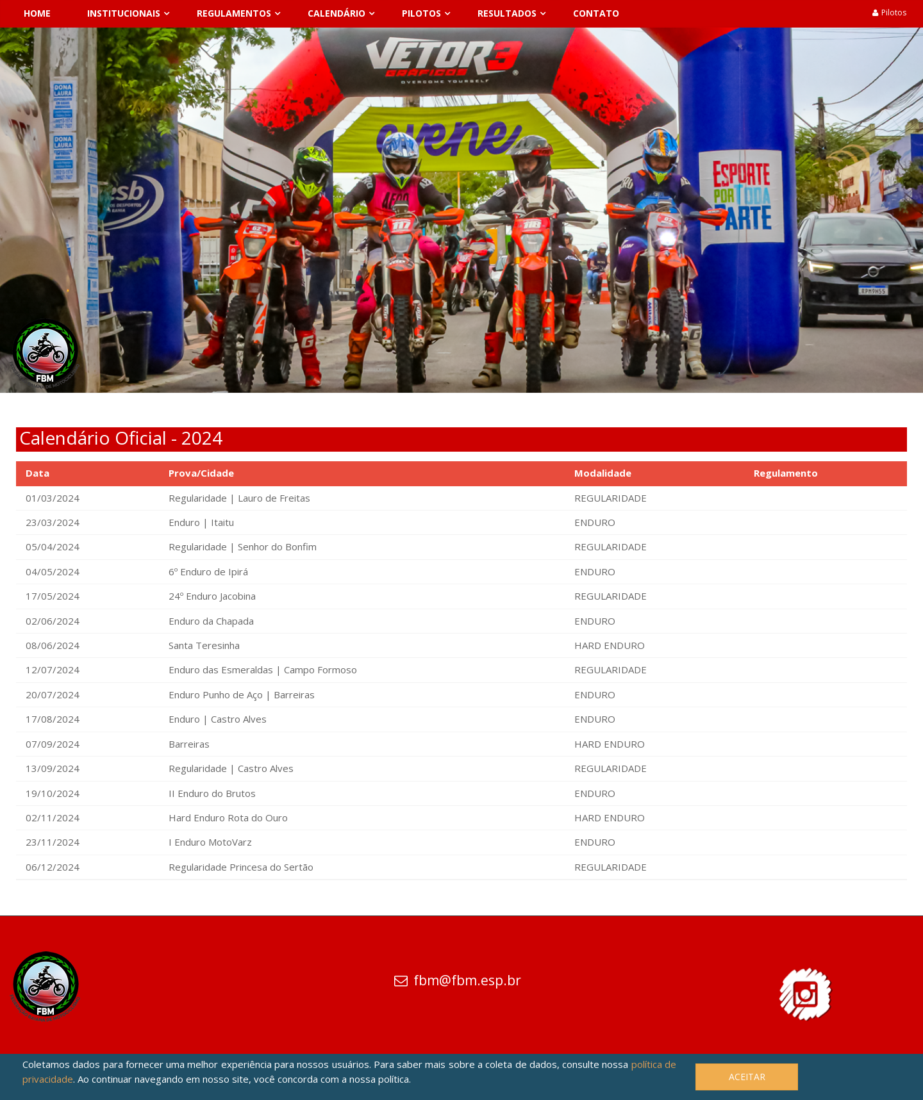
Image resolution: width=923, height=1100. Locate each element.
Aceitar (747, 1077)
